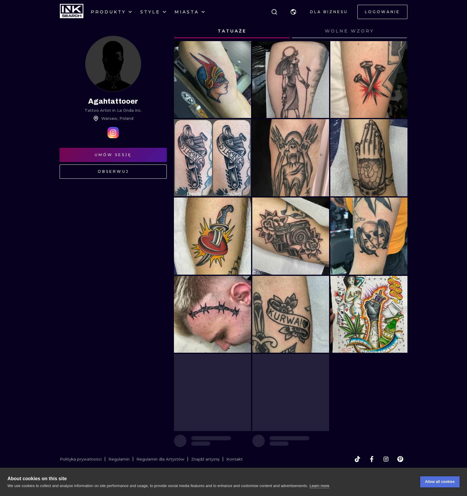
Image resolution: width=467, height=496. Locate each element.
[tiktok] (357, 459)
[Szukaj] (274, 12)
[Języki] (293, 12)
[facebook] (372, 459)
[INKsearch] (72, 12)
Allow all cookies (440, 482)
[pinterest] (400, 459)
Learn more (319, 485)
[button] (293, 12)
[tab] (232, 31)
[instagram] (386, 459)
